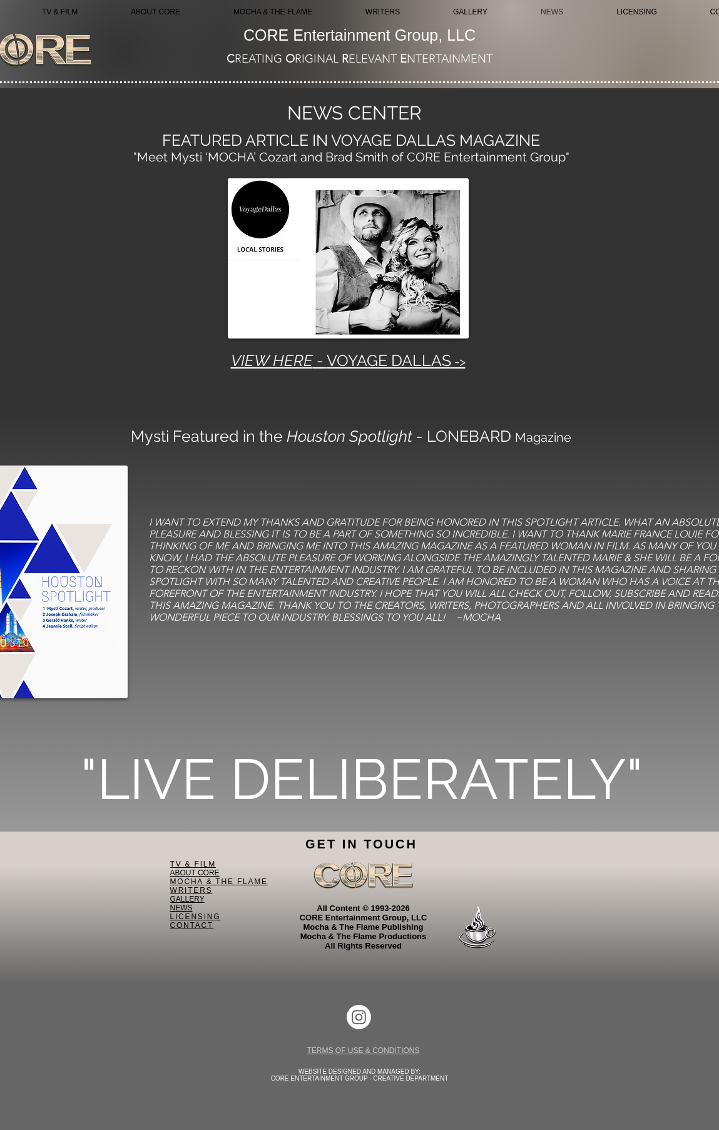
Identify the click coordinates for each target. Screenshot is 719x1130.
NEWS (181, 907)
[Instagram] (359, 1017)
